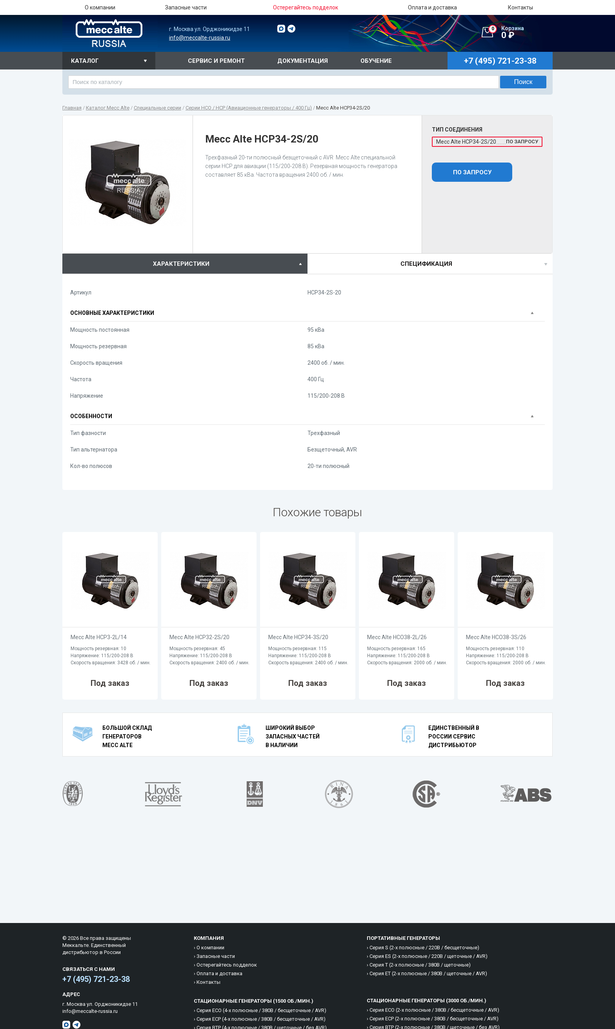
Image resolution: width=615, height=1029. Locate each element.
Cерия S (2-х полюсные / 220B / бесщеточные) (424, 947)
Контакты (520, 7)
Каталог (85, 60)
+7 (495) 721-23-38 (96, 979)
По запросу (472, 172)
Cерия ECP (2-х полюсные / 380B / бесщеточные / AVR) (434, 1019)
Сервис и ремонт (216, 60)
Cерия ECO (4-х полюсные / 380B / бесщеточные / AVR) (261, 1010)
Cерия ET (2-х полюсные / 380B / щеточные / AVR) (428, 973)
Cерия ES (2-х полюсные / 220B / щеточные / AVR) (428, 956)
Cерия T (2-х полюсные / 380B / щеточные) (420, 965)
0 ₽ (520, 33)
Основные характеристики (112, 313)
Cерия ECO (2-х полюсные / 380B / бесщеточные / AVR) (434, 1010)
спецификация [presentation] (426, 263)
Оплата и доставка (432, 7)
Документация (302, 60)
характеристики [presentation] (181, 263)
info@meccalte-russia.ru (199, 38)
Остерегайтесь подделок (227, 965)
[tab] (185, 264)
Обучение (376, 60)
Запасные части (186, 7)
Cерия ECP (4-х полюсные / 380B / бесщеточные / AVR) (261, 1019)
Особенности (91, 416)
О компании (100, 7)
